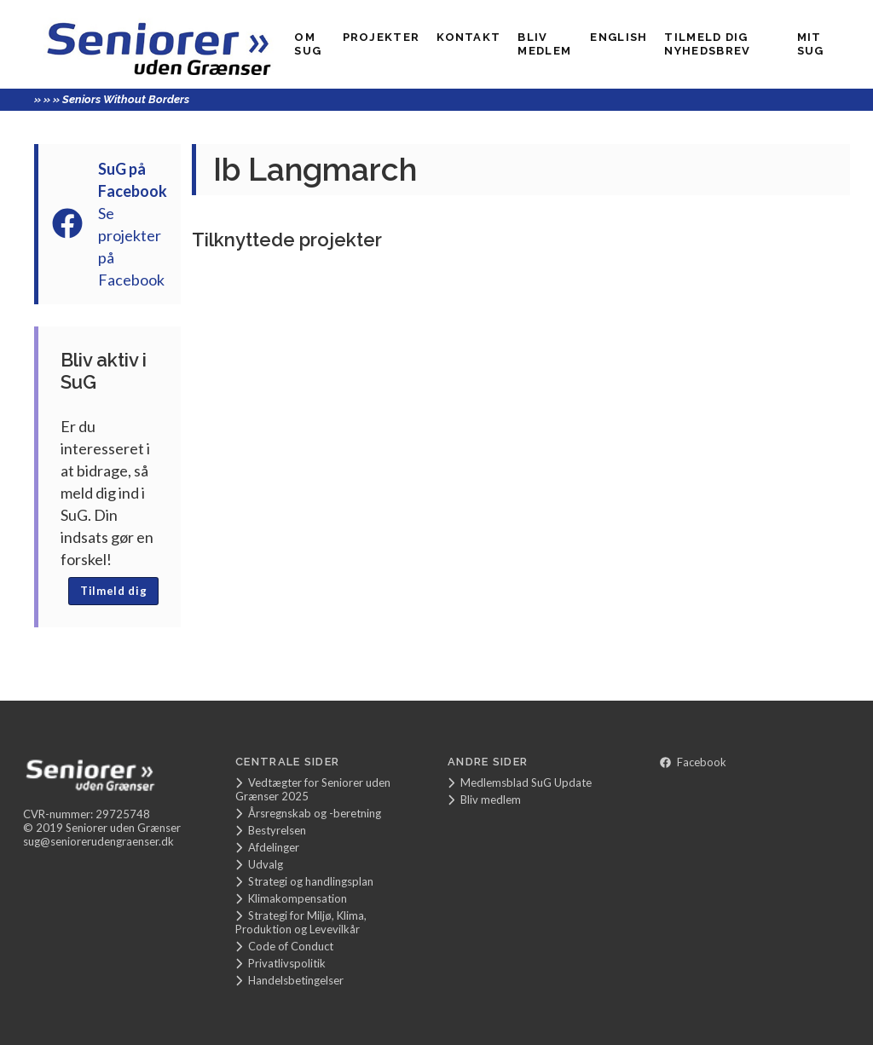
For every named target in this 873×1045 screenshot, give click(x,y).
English (618, 37)
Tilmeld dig (113, 591)
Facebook (693, 762)
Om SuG (307, 44)
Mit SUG (810, 44)
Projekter (381, 37)
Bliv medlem (544, 44)
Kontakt (468, 37)
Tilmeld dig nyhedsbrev (707, 44)
